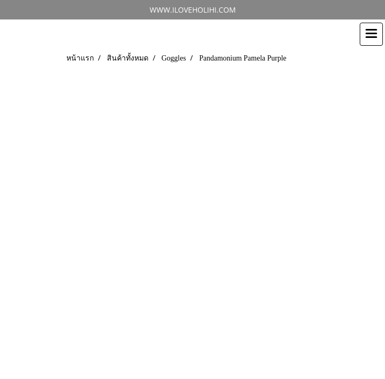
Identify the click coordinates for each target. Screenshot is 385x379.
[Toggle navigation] (371, 34)
